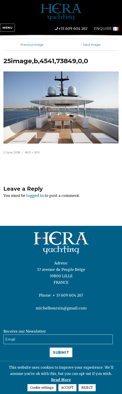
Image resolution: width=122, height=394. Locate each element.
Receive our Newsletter (24, 331)
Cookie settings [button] (42, 388)
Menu (7, 27)
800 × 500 (32, 152)
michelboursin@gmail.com (61, 308)
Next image (91, 44)
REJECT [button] (87, 388)
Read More (61, 380)
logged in (35, 195)
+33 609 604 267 (74, 28)
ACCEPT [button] (67, 388)
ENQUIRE (103, 28)
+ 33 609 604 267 (67, 295)
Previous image (32, 44)
